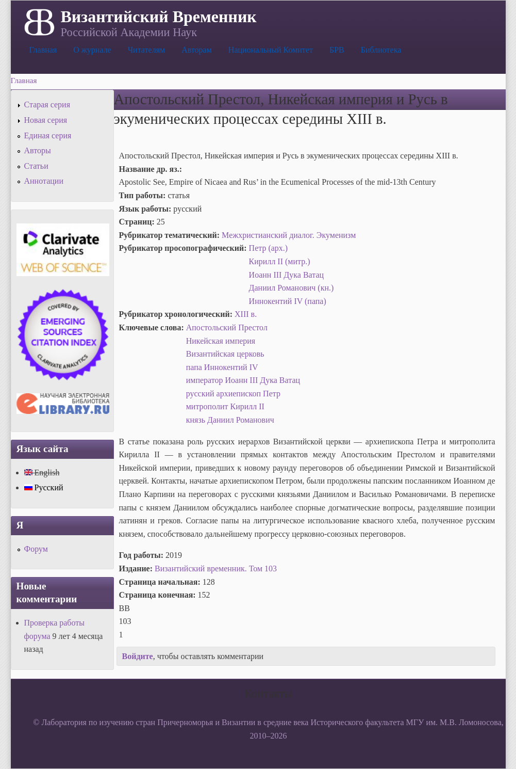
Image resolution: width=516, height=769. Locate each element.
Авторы (37, 150)
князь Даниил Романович (230, 419)
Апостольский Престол (227, 327)
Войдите (137, 656)
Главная (43, 49)
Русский (43, 487)
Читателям (146, 49)
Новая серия (46, 120)
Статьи (36, 166)
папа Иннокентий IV (222, 367)
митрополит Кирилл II (225, 406)
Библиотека (381, 49)
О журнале (92, 49)
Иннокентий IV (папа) (287, 301)
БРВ (336, 49)
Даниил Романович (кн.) (291, 287)
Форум (36, 548)
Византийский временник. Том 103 (216, 568)
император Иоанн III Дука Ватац (243, 380)
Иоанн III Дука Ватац (286, 274)
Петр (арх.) (268, 248)
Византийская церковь (225, 353)
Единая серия (48, 135)
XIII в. (246, 314)
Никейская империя (221, 341)
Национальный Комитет (270, 49)
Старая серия (47, 104)
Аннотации (43, 181)
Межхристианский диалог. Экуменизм (289, 235)
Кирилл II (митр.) (279, 261)
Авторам (196, 49)
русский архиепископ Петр (233, 393)
